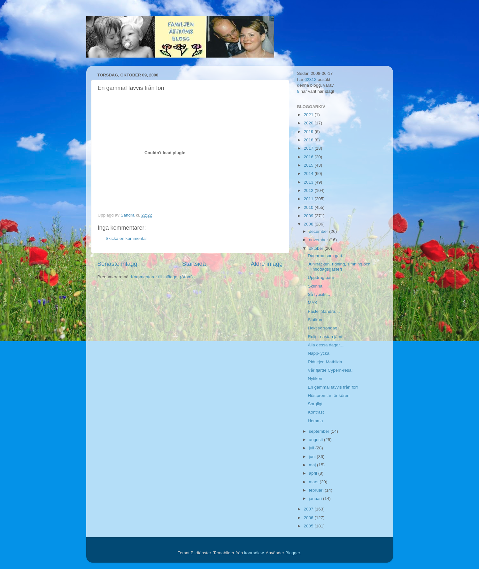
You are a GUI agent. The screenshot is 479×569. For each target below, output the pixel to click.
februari (317, 490)
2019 (309, 131)
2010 (309, 207)
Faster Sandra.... (324, 311)
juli (312, 448)
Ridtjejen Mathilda (325, 362)
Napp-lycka (318, 353)
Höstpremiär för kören (329, 395)
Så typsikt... (319, 294)
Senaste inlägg (117, 263)
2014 (309, 173)
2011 (309, 198)
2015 (309, 165)
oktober (317, 248)
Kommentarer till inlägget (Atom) (162, 276)
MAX (312, 302)
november (319, 239)
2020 (309, 123)
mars (314, 481)
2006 (309, 517)
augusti (316, 439)
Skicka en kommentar (126, 238)
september (320, 431)
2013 (309, 182)
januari (316, 498)
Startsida (194, 263)
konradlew (254, 552)
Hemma (315, 420)
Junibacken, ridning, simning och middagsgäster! (339, 267)
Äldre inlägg (267, 263)
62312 (311, 79)
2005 (309, 526)
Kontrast (316, 412)
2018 (309, 140)
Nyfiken (315, 378)
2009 (309, 215)
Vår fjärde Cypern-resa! (330, 370)
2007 (309, 509)
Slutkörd (316, 319)
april (313, 473)
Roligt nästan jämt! (326, 336)
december (319, 231)
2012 (309, 190)
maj (313, 464)
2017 (309, 148)
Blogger (292, 552)
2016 (309, 156)
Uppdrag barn (321, 277)
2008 (309, 224)
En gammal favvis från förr (333, 387)
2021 (309, 114)
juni (313, 456)
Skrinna (315, 286)
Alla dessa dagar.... (326, 345)
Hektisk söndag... (324, 328)
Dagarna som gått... (327, 255)
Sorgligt (315, 403)
